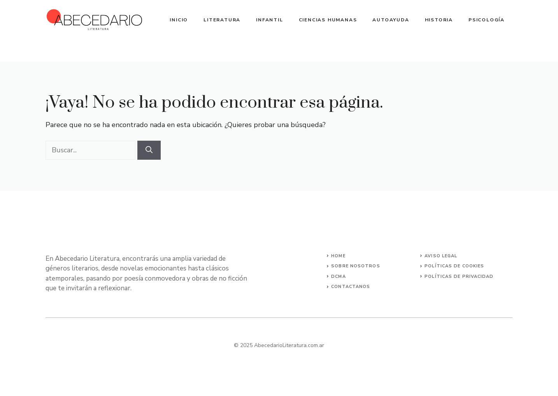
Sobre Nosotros (355, 266)
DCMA (338, 276)
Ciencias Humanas (328, 20)
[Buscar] (149, 150)
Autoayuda (390, 20)
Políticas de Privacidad (459, 276)
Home (338, 256)
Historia (439, 20)
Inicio (179, 20)
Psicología (487, 20)
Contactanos (350, 287)
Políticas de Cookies (454, 266)
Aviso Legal (441, 256)
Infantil (269, 20)
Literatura (222, 20)
